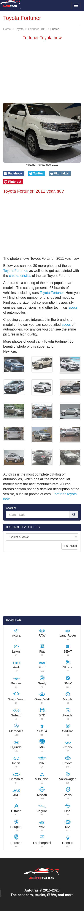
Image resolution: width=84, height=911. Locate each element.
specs (73, 307)
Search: (11, 508)
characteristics (20, 275)
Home (7, 29)
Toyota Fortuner (15, 270)
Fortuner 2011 (37, 29)
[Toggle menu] (76, 5)
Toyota (19, 29)
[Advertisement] (42, 72)
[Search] (74, 514)
